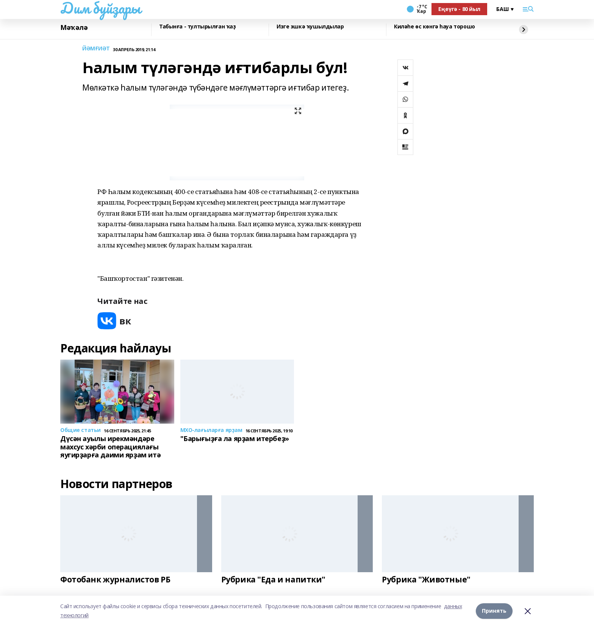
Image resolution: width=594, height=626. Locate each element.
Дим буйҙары (100, 8)
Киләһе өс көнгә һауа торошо (434, 26)
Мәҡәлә (74, 27)
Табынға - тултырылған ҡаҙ (197, 26)
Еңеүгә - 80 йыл (459, 9)
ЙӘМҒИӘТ (96, 48)
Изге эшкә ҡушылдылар (310, 26)
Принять (494, 610)
